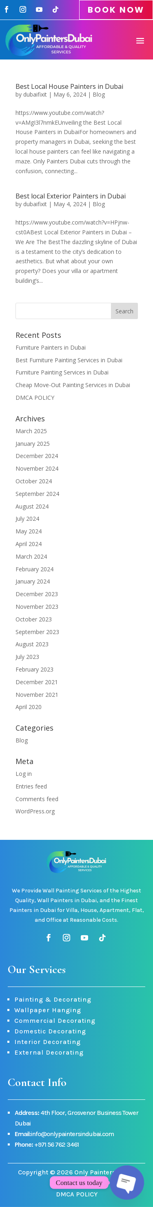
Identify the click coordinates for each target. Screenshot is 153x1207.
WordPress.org (35, 811)
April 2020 (29, 707)
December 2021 (37, 682)
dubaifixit (35, 94)
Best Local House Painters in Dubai (69, 86)
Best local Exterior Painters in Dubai (71, 196)
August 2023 (32, 644)
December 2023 (37, 594)
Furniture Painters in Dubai (51, 347)
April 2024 (29, 544)
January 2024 (33, 581)
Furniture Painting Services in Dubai (62, 372)
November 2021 (37, 694)
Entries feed (31, 786)
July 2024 (27, 518)
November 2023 (37, 606)
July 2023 (27, 657)
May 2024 (29, 531)
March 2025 (31, 431)
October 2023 (34, 619)
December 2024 (37, 456)
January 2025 (33, 443)
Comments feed (37, 799)
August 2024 (32, 506)
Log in (24, 774)
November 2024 (37, 468)
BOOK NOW (116, 9)
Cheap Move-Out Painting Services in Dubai (73, 385)
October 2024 (34, 481)
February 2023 (34, 669)
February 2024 (34, 569)
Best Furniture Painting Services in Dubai (69, 360)
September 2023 (37, 632)
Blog (99, 94)
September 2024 (37, 494)
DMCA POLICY (35, 397)
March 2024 (31, 556)
